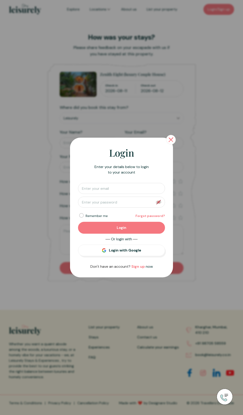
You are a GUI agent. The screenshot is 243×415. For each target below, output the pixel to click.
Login (121, 227)
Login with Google (125, 250)
